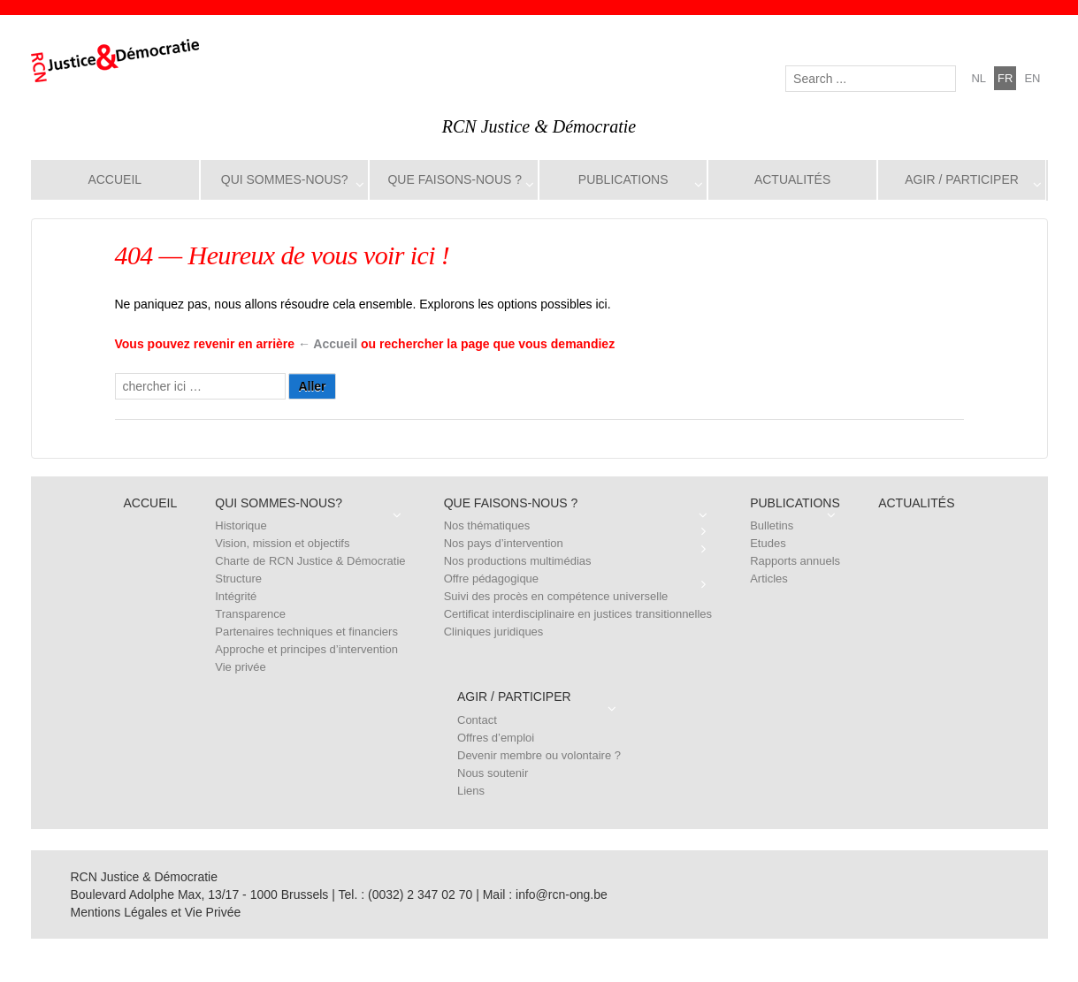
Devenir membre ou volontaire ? (539, 755)
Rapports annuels (795, 560)
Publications (623, 179)
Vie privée (240, 667)
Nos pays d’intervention (503, 543)
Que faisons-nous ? (454, 179)
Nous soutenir (492, 773)
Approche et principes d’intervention (306, 649)
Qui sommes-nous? (284, 179)
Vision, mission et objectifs (282, 543)
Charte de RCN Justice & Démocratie (310, 560)
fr (1005, 78)
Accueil (114, 179)
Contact (477, 720)
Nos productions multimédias (518, 560)
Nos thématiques (487, 525)
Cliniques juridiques (494, 631)
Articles (769, 578)
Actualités (792, 179)
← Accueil (327, 344)
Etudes (767, 543)
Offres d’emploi (495, 737)
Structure (238, 578)
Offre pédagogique (491, 578)
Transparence (250, 613)
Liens (471, 790)
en (1032, 78)
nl (978, 78)
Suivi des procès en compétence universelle (556, 596)
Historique (241, 525)
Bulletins (771, 525)
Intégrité (235, 596)
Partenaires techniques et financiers (306, 631)
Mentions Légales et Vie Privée (156, 912)
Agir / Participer (962, 179)
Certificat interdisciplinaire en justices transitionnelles (578, 613)
